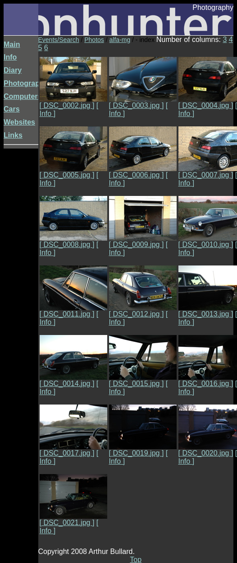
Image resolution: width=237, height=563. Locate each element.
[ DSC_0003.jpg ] (143, 102)
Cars (12, 109)
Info (10, 57)
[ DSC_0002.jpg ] (73, 102)
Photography (26, 83)
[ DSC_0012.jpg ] (143, 311)
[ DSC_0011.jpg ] (73, 311)
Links (13, 135)
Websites (19, 122)
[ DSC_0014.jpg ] (73, 380)
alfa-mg (120, 39)
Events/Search (58, 39)
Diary (13, 70)
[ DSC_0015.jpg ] (143, 380)
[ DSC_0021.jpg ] (73, 519)
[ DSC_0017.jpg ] (73, 450)
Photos (94, 39)
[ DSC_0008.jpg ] (73, 241)
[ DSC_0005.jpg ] (73, 172)
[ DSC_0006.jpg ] (143, 172)
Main (12, 44)
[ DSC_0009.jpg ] (143, 241)
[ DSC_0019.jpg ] (143, 450)
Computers (22, 96)
